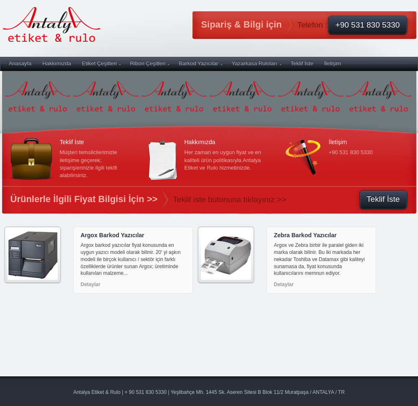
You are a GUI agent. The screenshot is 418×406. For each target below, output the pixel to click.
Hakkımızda (56, 63)
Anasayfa (20, 63)
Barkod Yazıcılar (200, 63)
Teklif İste (302, 63)
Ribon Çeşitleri (149, 63)
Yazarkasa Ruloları (256, 63)
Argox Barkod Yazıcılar (112, 235)
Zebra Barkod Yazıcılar (305, 235)
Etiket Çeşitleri (101, 63)
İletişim (332, 63)
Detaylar (90, 284)
